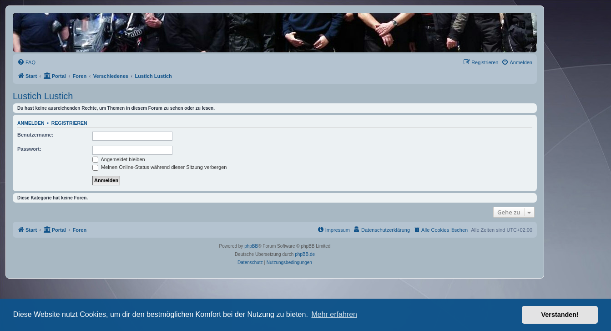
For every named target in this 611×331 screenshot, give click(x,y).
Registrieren (69, 123)
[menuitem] (26, 62)
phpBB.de (305, 254)
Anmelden (31, 123)
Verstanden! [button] (560, 314)
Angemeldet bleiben (118, 159)
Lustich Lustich (43, 96)
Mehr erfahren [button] (334, 314)
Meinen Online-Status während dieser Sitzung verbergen (159, 167)
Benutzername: (35, 134)
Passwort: (29, 149)
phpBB (251, 246)
